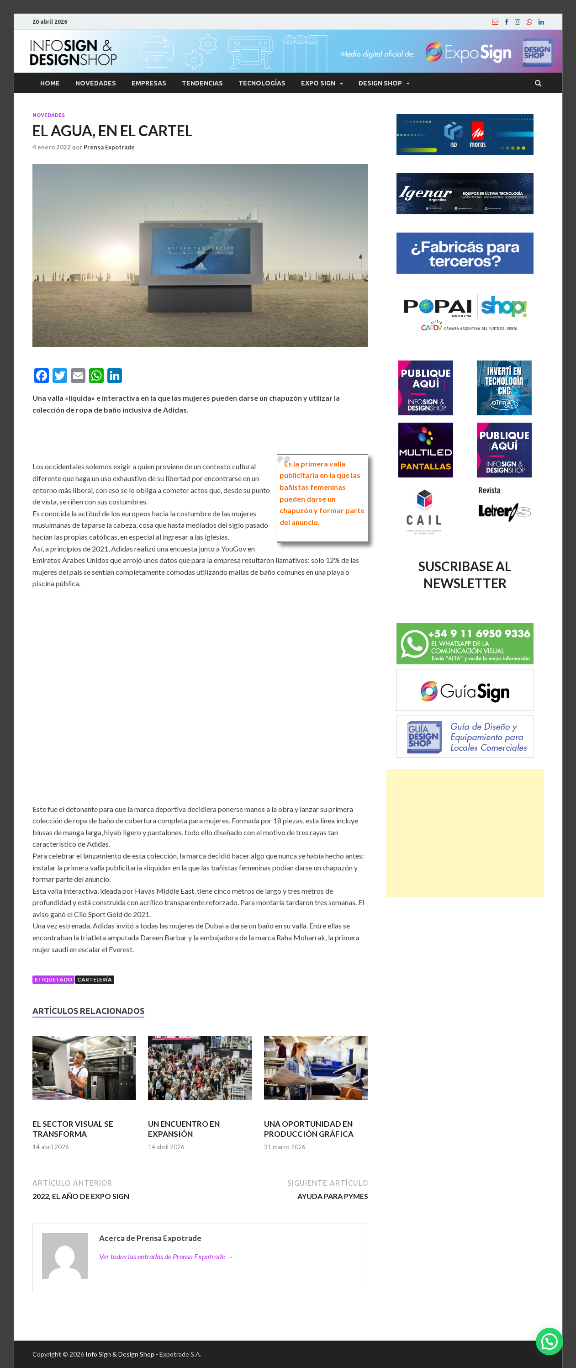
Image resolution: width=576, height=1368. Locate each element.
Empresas (149, 83)
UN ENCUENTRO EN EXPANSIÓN (184, 1129)
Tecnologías (261, 83)
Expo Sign (318, 83)
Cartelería (94, 979)
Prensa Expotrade (109, 147)
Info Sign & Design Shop (119, 1354)
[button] (549, 1341)
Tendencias (202, 83)
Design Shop (380, 83)
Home (50, 83)
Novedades (95, 83)
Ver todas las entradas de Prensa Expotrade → (166, 1256)
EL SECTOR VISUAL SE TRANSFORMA (72, 1129)
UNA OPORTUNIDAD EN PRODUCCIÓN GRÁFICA (309, 1129)
